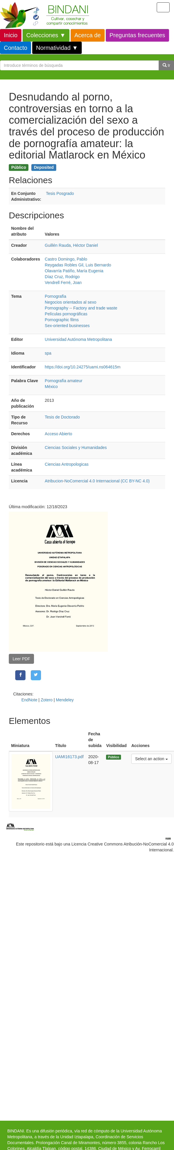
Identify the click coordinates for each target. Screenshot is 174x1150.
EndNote (29, 700)
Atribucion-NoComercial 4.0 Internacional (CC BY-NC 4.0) (97, 481)
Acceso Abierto (58, 433)
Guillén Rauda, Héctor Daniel (71, 245)
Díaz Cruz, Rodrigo (62, 276)
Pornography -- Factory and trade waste (81, 308)
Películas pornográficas (66, 314)
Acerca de (87, 35)
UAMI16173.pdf (69, 756)
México (51, 386)
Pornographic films (62, 319)
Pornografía (55, 296)
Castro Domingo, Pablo (66, 259)
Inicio (11, 35)
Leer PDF (21, 658)
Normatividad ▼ (57, 48)
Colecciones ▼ (46, 35)
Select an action (151, 758)
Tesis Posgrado (60, 193)
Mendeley (65, 700)
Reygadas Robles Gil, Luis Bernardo (78, 265)
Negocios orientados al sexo (70, 302)
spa (48, 353)
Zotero (46, 700)
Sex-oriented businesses (67, 325)
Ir (166, 65)
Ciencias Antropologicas (66, 464)
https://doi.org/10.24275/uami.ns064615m (82, 367)
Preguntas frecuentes (137, 35)
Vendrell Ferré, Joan (63, 282)
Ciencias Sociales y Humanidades (76, 447)
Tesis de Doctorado (62, 417)
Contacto (15, 48)
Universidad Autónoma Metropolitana (78, 339)
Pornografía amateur (63, 380)
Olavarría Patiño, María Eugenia (74, 270)
